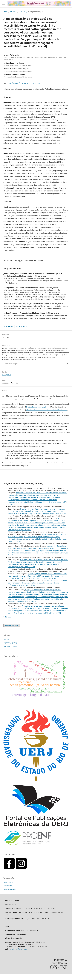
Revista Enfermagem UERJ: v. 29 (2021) (23, 601)
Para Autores (7, 886)
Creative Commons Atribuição (36, 407)
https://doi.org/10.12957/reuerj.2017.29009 (24, 83)
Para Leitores (7, 882)
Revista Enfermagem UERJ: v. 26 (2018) (41, 578)
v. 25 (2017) (23, 12)
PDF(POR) (9, 326)
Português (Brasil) (10, 646)
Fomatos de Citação (11, 364)
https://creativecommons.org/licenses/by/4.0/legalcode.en (46, 410)
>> (10, 617)
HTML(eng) (22, 326)
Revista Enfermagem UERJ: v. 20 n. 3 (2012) (33, 565)
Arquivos (13, 12)
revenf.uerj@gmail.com (18, 949)
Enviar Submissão (11, 625)
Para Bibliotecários (9, 889)
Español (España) (10, 643)
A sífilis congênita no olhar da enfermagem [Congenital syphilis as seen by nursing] (37, 581)
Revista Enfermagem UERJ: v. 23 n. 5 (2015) (33, 584)
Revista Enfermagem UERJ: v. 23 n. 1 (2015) (49, 513)
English (6, 639)
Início (5, 12)
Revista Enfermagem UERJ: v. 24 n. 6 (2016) (44, 613)
